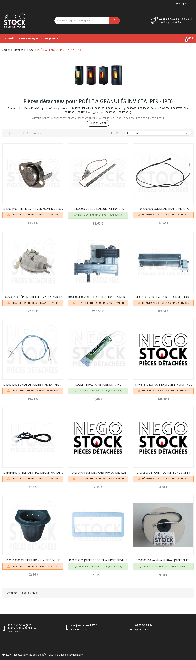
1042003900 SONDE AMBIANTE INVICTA (163, 208)
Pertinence (157, 133)
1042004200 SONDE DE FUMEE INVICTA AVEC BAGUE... (32, 384)
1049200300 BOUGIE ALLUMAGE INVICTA (98, 208)
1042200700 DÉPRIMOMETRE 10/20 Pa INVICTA (32, 297)
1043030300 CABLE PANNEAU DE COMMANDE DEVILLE (32, 472)
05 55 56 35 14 (186, 18)
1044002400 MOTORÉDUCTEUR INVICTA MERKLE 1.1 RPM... (98, 297)
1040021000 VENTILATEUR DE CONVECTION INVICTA (163, 297)
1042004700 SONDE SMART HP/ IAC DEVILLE (98, 472)
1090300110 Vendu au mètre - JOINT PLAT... (163, 560)
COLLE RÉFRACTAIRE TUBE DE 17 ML (98, 384)
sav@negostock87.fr (170, 22)
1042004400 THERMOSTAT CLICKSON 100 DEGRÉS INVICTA (32, 208)
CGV (51, 654)
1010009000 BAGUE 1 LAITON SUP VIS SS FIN (163, 472)
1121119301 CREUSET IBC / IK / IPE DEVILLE (32, 560)
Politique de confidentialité (69, 654)
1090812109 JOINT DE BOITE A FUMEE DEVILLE (98, 560)
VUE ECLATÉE (98, 123)
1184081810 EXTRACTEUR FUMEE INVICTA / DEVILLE (163, 384)
